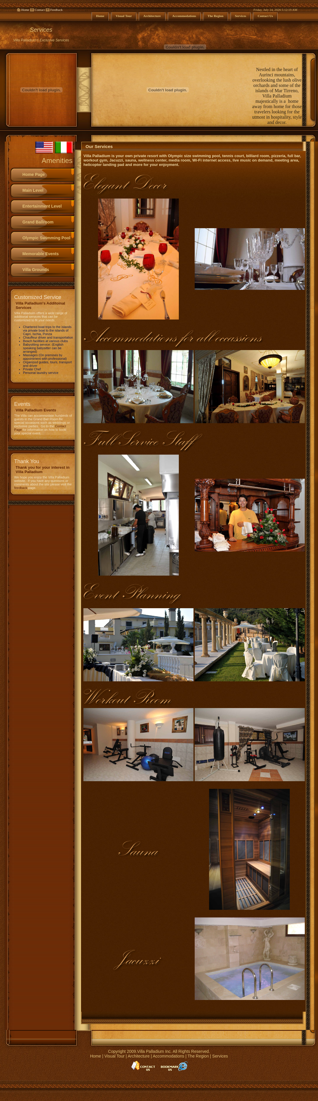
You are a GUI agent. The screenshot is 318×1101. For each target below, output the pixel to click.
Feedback (56, 9)
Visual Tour (114, 1056)
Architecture (139, 1056)
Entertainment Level (42, 206)
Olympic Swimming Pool (46, 238)
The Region (198, 1056)
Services (220, 1056)
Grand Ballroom (37, 222)
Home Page (33, 174)
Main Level (32, 190)
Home (25, 9)
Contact (40, 9)
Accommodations (168, 1056)
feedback (20, 488)
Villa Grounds (35, 269)
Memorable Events (40, 253)
